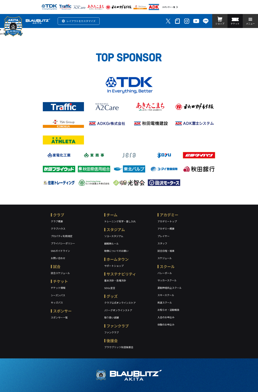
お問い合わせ (58, 258)
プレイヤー (163, 236)
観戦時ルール (111, 243)
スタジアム (115, 229)
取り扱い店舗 (111, 317)
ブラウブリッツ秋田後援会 (118, 347)
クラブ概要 (57, 221)
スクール (167, 266)
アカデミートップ (167, 221)
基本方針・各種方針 (115, 280)
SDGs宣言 (109, 288)
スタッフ (162, 243)
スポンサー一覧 (168, 7)
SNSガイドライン (60, 251)
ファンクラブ (117, 326)
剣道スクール (164, 302)
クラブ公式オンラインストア (120, 302)
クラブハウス (58, 228)
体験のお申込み (165, 324)
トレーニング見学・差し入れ (120, 221)
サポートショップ (114, 265)
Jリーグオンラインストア (118, 310)
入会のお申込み (165, 317)
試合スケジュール (60, 273)
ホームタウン (117, 259)
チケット (60, 281)
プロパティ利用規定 (61, 236)
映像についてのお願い (116, 251)
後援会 (112, 340)
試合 (56, 266)
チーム (111, 214)
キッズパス (57, 302)
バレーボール (164, 273)
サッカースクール (167, 280)
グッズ (112, 296)
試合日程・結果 (165, 251)
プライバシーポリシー (63, 243)
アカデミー (169, 214)
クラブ (58, 214)
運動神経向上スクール (169, 288)
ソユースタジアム (113, 236)
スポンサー (62, 311)
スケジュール (164, 258)
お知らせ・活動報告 (168, 310)
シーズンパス (58, 295)
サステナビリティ (121, 274)
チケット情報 (58, 288)
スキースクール (165, 295)
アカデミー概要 (165, 228)
